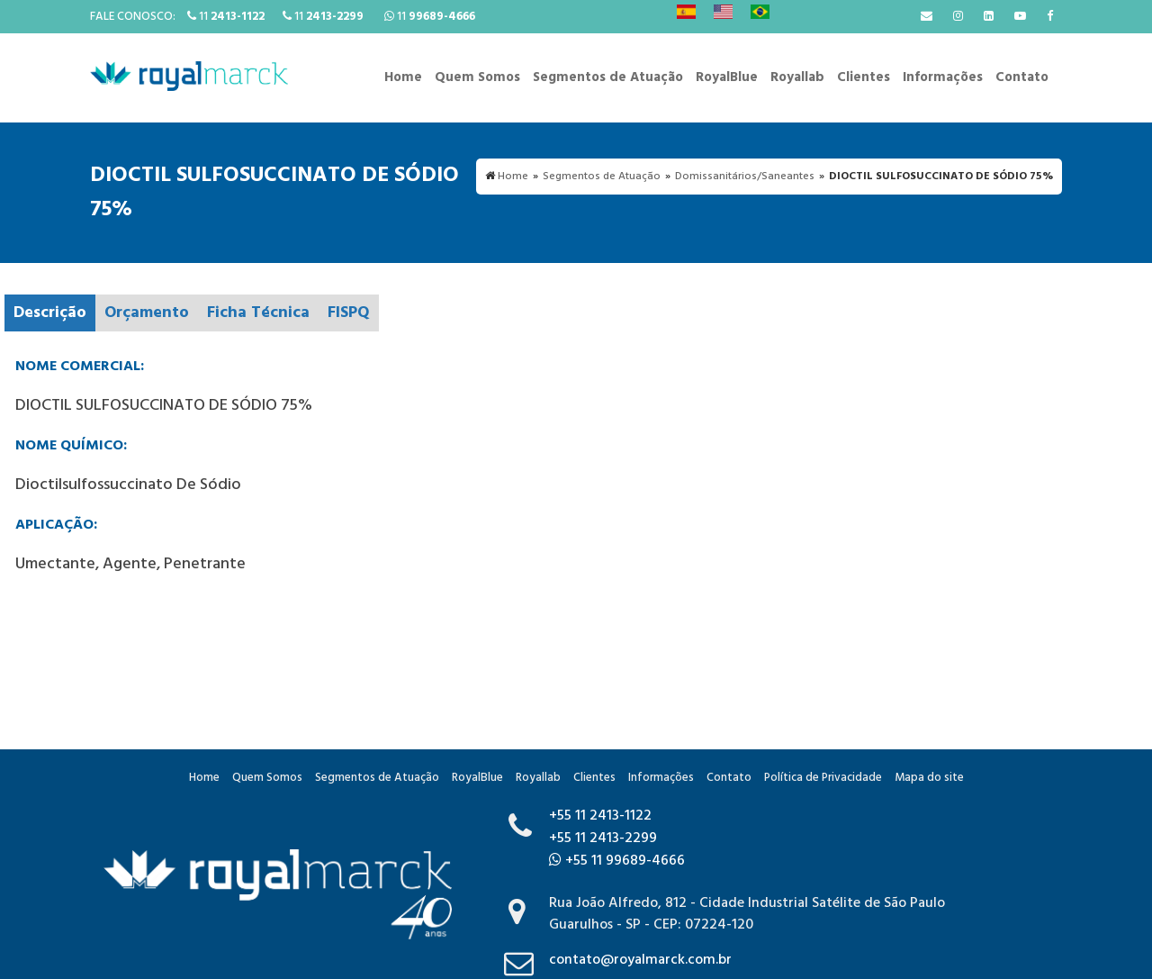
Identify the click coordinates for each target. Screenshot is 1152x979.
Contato (1021, 77)
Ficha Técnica (258, 313)
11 (226, 16)
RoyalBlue (727, 77)
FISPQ (349, 313)
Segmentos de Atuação (608, 77)
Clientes (863, 77)
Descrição (50, 313)
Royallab (797, 77)
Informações (943, 77)
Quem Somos (477, 77)
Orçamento (146, 313)
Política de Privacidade (823, 777)
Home (403, 77)
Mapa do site (929, 777)
